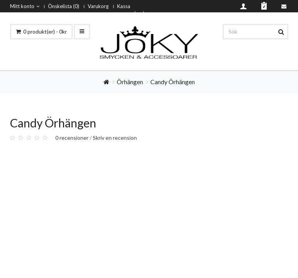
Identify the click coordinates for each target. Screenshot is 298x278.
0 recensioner (72, 137)
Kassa (123, 6)
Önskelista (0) (63, 6)
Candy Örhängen (172, 81)
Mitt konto (24, 6)
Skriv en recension (115, 137)
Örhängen (130, 81)
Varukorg (98, 6)
